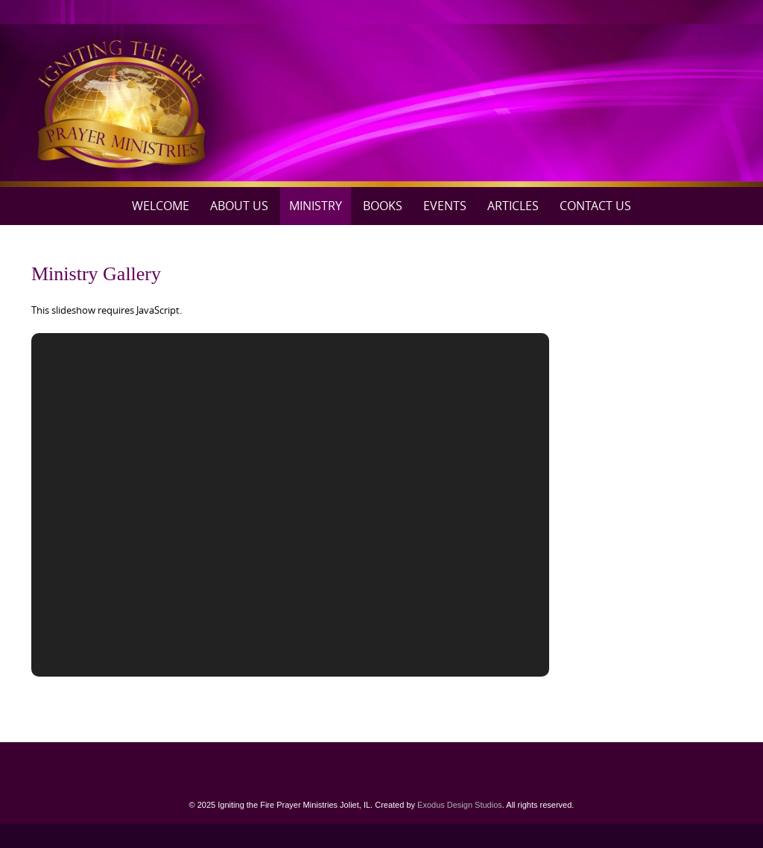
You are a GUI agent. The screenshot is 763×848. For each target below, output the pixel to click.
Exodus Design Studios (459, 804)
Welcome (160, 205)
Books (382, 205)
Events (444, 205)
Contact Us (595, 205)
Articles (513, 205)
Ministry (315, 205)
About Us (239, 205)
